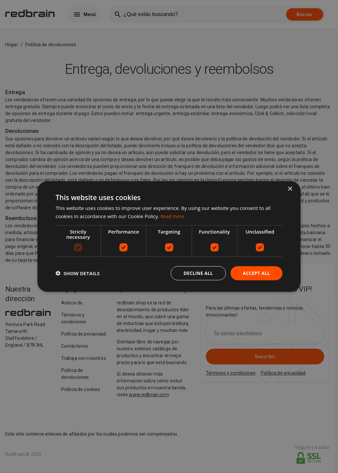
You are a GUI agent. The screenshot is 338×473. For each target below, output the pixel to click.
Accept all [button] (256, 273)
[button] (78, 273)
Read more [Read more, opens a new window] (173, 216)
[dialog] (169, 236)
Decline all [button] (196, 273)
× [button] (289, 188)
